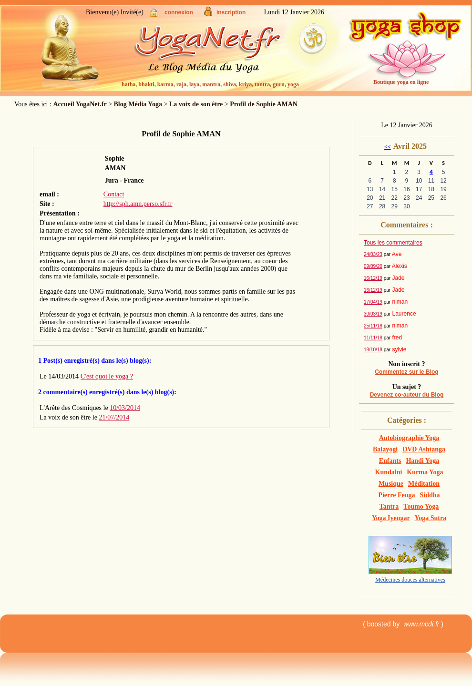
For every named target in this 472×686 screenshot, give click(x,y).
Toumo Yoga (421, 506)
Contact (113, 194)
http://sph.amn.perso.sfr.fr (138, 203)
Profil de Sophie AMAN (264, 104)
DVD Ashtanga (423, 449)
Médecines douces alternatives (410, 579)
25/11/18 (373, 325)
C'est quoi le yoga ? (107, 376)
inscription (231, 12)
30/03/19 (373, 314)
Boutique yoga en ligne (401, 82)
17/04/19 (373, 302)
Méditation (424, 483)
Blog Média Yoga (138, 104)
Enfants (390, 460)
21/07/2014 (114, 417)
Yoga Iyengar (391, 518)
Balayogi (385, 449)
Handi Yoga (422, 460)
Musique (391, 483)
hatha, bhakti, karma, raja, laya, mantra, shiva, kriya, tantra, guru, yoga (210, 84)
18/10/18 (373, 349)
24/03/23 (373, 254)
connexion (178, 12)
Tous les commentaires (393, 242)
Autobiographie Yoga (409, 437)
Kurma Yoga (425, 472)
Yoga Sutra (431, 518)
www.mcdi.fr (421, 624)
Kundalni (388, 472)
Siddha (430, 495)
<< (387, 146)
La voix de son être (196, 104)
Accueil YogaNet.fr (79, 104)
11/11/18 (373, 337)
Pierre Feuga (396, 495)
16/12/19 (373, 278)
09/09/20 (373, 266)
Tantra (389, 506)
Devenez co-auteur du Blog (407, 394)
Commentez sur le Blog (406, 372)
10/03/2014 (125, 407)
